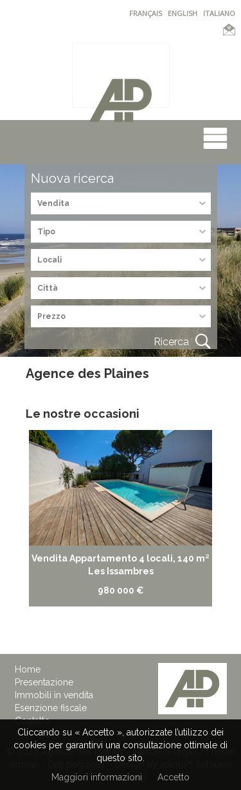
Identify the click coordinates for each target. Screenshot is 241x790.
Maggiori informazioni (96, 777)
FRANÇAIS (145, 13)
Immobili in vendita (54, 695)
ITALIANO (219, 13)
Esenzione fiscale (51, 708)
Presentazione (44, 682)
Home (27, 669)
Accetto (173, 777)
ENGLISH (182, 13)
